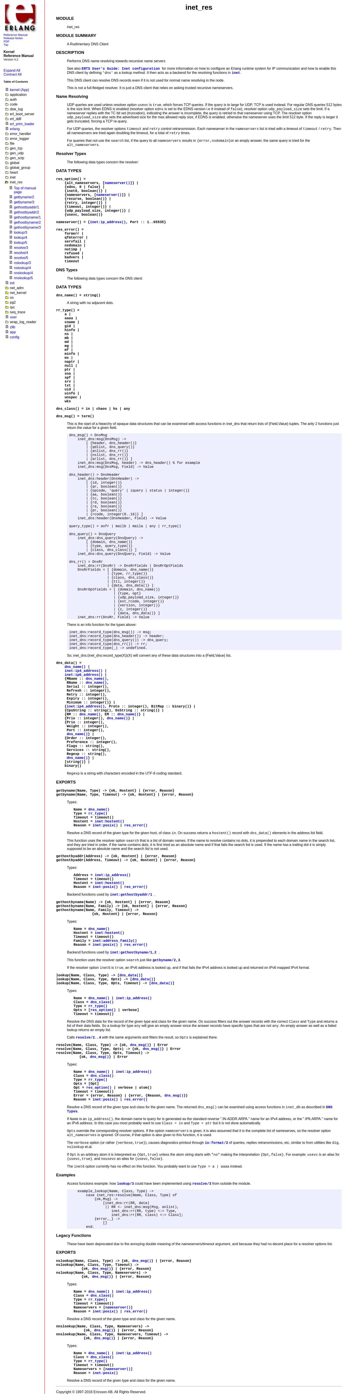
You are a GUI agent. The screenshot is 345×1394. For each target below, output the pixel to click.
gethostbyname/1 (27, 217)
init (12, 283)
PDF (6, 41)
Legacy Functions (73, 1235)
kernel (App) (19, 90)
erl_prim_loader (22, 124)
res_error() (67, 230)
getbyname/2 (24, 197)
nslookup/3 (22, 263)
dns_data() (66, 663)
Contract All (13, 74)
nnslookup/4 (23, 273)
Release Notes (13, 38)
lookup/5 (20, 242)
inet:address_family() (115, 941)
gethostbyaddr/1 (26, 207)
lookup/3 (20, 232)
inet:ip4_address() (83, 671)
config (14, 337)
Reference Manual (16, 34)
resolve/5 (21, 258)
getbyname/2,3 (166, 960)
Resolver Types (71, 153)
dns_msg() (65, 416)
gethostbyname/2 (27, 222)
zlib (12, 327)
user (13, 317)
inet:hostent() (109, 822)
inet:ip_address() (108, 222)
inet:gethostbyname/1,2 (134, 953)
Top (6, 44)
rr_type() (65, 310)
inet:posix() (105, 825)
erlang (15, 129)
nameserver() (117, 183)
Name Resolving (72, 96)
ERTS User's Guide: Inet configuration (122, 69)
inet (236, 73)
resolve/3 (21, 248)
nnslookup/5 (23, 278)
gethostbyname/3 (27, 227)
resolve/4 (21, 253)
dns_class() (67, 409)
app (13, 332)
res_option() (68, 179)
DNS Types (66, 270)
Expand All (12, 70)
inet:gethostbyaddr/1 (132, 895)
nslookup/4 (22, 268)
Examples (65, 1175)
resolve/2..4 (88, 1038)
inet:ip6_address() (83, 675)
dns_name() (66, 295)
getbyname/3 (24, 202)
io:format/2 (216, 1143)
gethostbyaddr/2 (26, 212)
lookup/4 (20, 237)
